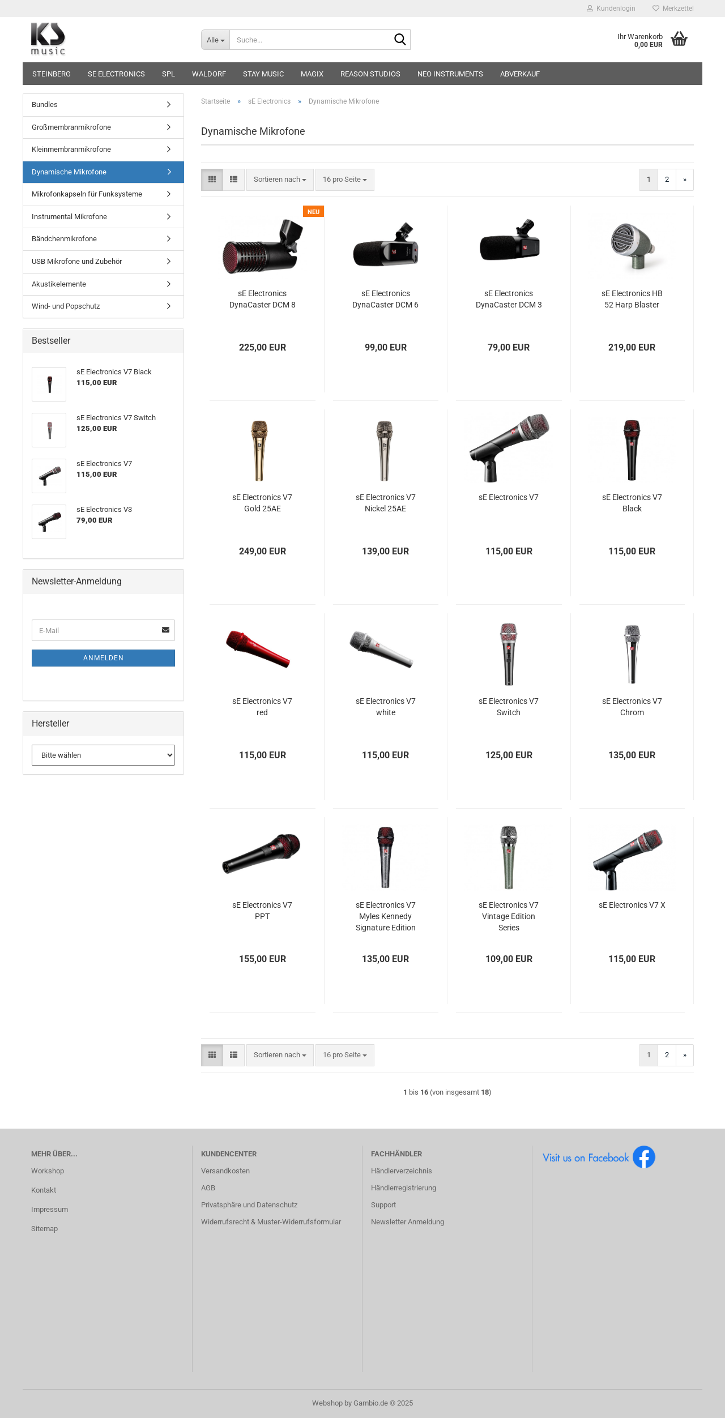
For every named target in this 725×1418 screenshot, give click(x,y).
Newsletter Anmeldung (407, 1222)
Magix (312, 74)
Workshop (47, 1171)
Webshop (327, 1403)
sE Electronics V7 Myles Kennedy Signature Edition (386, 916)
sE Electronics (116, 74)
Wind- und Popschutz (66, 306)
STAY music (263, 74)
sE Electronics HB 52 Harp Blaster (632, 299)
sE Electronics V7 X (632, 904)
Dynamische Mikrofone (69, 172)
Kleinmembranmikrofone (71, 149)
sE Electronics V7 (509, 497)
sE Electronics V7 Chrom (632, 707)
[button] (212, 180)
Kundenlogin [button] (611, 8)
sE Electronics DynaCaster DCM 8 (262, 299)
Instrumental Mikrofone (69, 216)
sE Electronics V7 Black (632, 503)
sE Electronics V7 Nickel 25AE (386, 503)
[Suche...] (215, 39)
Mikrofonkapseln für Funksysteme (87, 194)
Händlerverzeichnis (401, 1171)
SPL (168, 74)
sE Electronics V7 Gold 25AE (262, 503)
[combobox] (280, 180)
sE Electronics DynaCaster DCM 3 (509, 299)
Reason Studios (370, 74)
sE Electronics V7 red (262, 707)
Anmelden (103, 658)
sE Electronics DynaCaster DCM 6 (385, 299)
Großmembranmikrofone (71, 127)
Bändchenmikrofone (64, 238)
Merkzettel (673, 8)
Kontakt (43, 1190)
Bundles (45, 104)
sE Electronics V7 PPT (262, 910)
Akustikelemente (59, 284)
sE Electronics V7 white (386, 707)
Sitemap (44, 1228)
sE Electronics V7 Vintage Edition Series (509, 916)
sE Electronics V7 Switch (509, 707)
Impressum (49, 1209)
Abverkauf (520, 74)
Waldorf (209, 74)
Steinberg (51, 74)
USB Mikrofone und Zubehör (77, 261)
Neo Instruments (450, 74)
